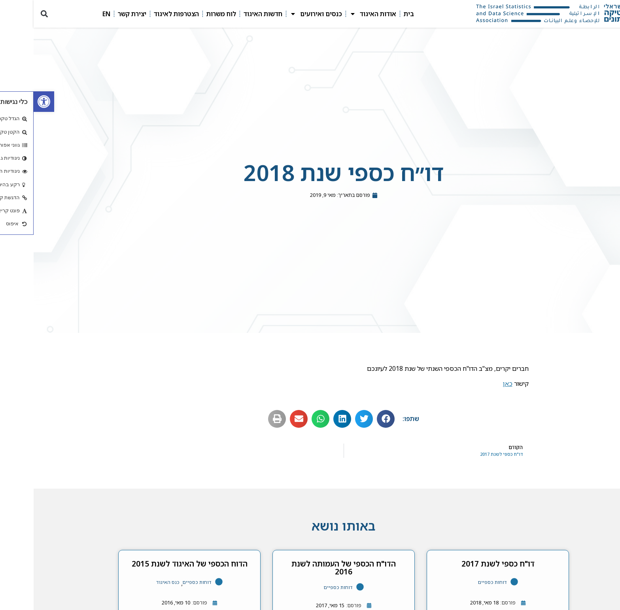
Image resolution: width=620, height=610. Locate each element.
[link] (10, 101)
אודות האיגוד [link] (339, 14)
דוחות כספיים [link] (458, 582)
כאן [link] (474, 383)
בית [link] (375, 13)
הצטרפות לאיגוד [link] (142, 13)
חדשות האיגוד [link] (229, 13)
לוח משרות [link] (187, 13)
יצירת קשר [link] (98, 13)
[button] (10, 14)
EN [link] (73, 13)
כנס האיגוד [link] (134, 582)
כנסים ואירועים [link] (282, 14)
